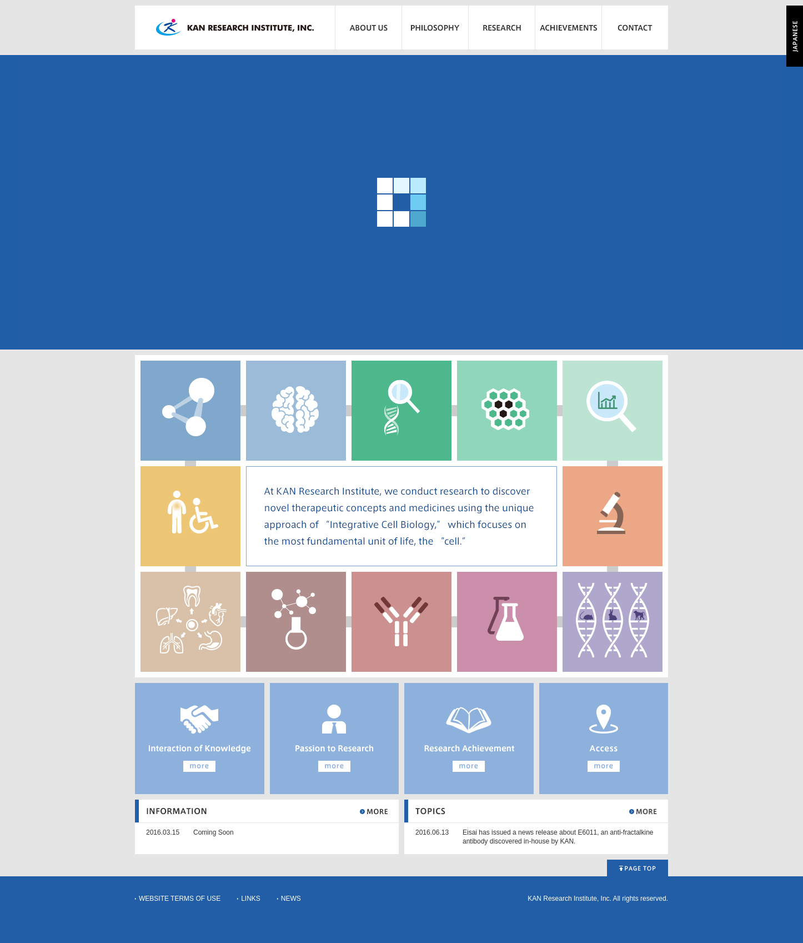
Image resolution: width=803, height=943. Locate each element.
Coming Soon (213, 832)
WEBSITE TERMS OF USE (179, 898)
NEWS (291, 898)
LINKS (250, 898)
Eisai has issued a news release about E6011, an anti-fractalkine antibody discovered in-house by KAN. (558, 837)
